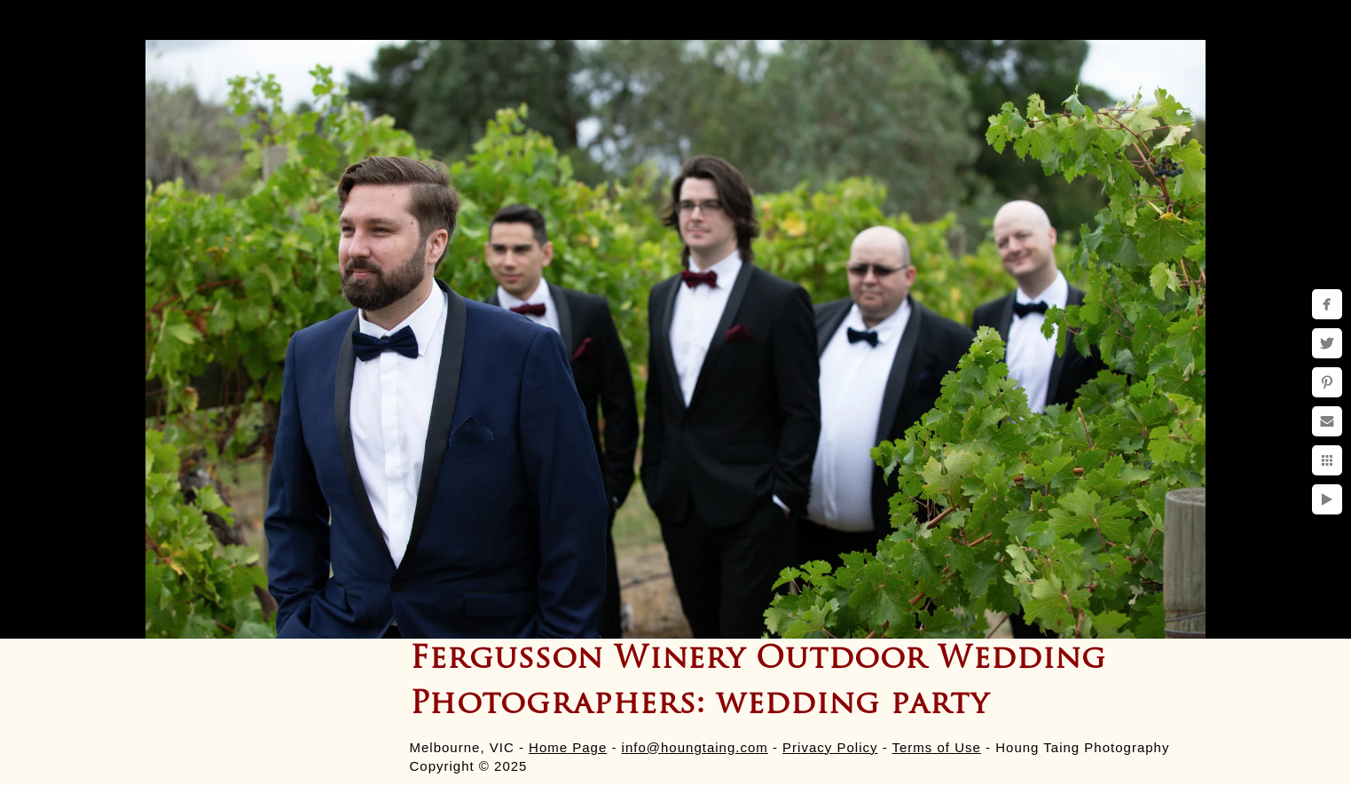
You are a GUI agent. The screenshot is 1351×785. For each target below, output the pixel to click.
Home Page (568, 747)
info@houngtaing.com (695, 747)
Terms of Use (936, 747)
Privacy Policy (829, 747)
